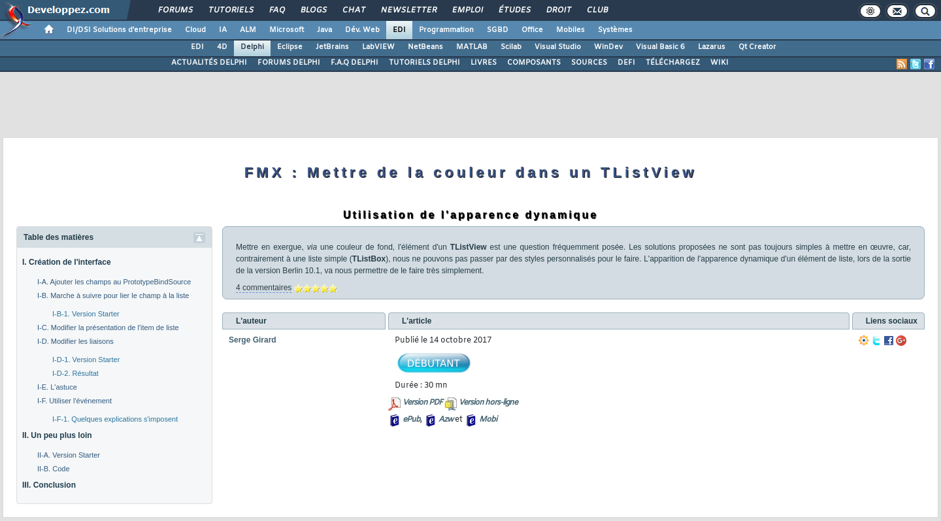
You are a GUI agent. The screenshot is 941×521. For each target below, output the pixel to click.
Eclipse (290, 47)
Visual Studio (558, 47)
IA (223, 30)
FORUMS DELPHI (288, 62)
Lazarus (711, 47)
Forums (174, 10)
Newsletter (408, 10)
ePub (411, 419)
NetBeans (425, 47)
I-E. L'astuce (57, 387)
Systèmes (615, 30)
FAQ (276, 10)
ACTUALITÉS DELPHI (209, 62)
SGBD (497, 30)
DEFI (626, 62)
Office (532, 30)
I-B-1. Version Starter (86, 314)
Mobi (488, 419)
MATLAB (471, 47)
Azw (445, 419)
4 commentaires (263, 287)
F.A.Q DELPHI (354, 62)
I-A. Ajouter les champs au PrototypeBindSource (114, 282)
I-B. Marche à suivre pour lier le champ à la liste (113, 295)
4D (222, 47)
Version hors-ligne (488, 402)
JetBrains (332, 47)
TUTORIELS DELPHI (424, 62)
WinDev (608, 47)
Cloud (195, 30)
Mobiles (570, 30)
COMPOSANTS (534, 62)
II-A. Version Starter (68, 455)
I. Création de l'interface (66, 262)
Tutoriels (230, 10)
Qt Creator (757, 47)
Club (596, 10)
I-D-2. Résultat (75, 373)
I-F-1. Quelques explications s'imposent (115, 419)
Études (514, 10)
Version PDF (422, 402)
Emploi (467, 10)
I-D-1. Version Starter (86, 359)
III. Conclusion (49, 485)
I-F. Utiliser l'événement (74, 401)
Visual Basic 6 (660, 47)
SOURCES (589, 62)
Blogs (313, 10)
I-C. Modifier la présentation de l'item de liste (108, 327)
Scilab (511, 47)
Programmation (446, 30)
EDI (399, 30)
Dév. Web (362, 30)
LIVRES (483, 62)
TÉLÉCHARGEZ (673, 62)
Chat (353, 10)
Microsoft (286, 30)
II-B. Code (53, 469)
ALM (248, 30)
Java (324, 30)
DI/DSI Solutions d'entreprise (119, 30)
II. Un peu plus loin (57, 435)
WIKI (719, 62)
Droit (558, 10)
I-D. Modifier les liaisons (75, 341)
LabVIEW (378, 47)
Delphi (252, 47)
